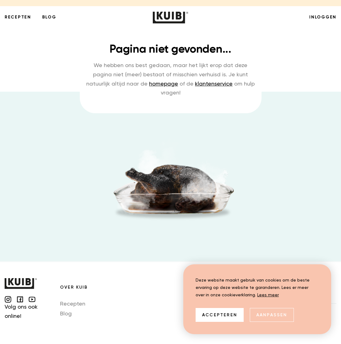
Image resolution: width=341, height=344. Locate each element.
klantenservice (214, 84)
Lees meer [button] (268, 295)
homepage (163, 84)
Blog (66, 314)
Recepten (72, 304)
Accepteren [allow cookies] (219, 315)
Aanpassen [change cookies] (271, 315)
